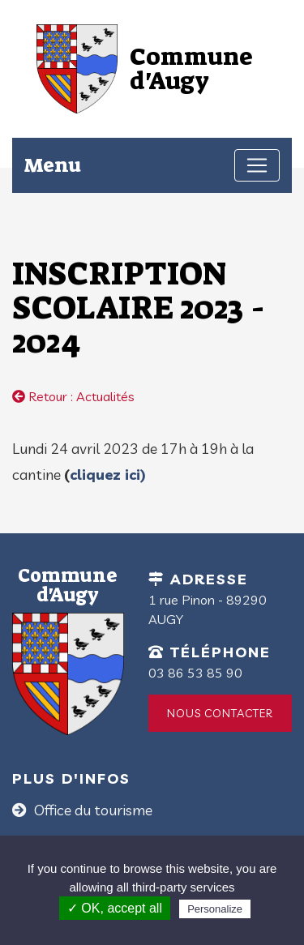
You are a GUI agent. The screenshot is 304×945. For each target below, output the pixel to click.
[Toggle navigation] (257, 165)
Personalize (214, 909)
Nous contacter (220, 713)
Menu (52, 165)
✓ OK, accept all (114, 908)
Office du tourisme (91, 810)
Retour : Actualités (73, 396)
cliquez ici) (108, 474)
